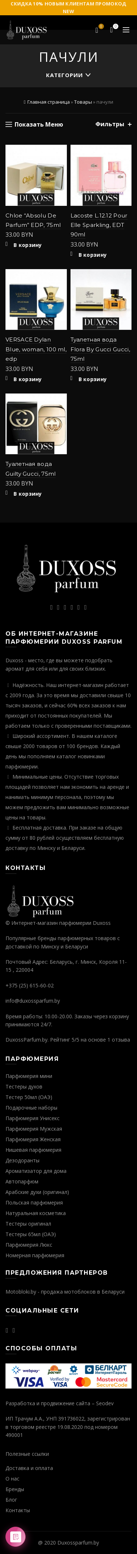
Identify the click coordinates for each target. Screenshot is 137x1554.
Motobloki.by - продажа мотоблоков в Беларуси (65, 1291)
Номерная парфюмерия (34, 1255)
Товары (83, 102)
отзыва (121, 1039)
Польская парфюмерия (34, 1202)
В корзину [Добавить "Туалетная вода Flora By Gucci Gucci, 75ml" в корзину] (93, 379)
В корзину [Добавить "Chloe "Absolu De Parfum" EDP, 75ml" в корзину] (28, 245)
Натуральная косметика (35, 1213)
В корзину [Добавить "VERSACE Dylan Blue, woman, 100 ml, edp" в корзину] (28, 379)
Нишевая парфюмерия (33, 1149)
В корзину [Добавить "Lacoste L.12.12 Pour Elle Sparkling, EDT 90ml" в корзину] (93, 255)
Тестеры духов (23, 1086)
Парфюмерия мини (28, 1075)
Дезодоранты (22, 1160)
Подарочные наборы (31, 1107)
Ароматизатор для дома (35, 1170)
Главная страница (48, 102)
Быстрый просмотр (60, 163)
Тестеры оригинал (28, 1223)
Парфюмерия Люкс (28, 1244)
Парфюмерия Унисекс (32, 1118)
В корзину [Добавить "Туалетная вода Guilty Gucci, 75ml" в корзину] (28, 494)
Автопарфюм (21, 1181)
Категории (64, 75)
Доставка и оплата (29, 1468)
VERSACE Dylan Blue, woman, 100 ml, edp (35, 349)
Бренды (14, 1489)
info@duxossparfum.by (32, 1000)
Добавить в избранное (60, 151)
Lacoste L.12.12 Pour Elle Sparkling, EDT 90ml (99, 225)
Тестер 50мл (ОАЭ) (28, 1097)
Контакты (17, 1510)
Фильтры (109, 124)
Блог (11, 1499)
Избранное (101, 27)
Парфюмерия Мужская (33, 1128)
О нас (12, 1478)
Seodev (105, 1403)
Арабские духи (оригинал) (37, 1192)
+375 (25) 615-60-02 (29, 985)
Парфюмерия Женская (33, 1139)
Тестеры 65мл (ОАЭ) (30, 1234)
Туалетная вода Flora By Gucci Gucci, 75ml (100, 349)
